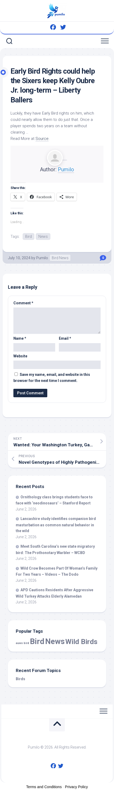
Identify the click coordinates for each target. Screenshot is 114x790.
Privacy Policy (76, 787)
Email (65, 338)
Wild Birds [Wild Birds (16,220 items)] (81, 641)
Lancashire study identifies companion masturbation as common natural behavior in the (56, 525)
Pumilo (66, 169)
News (43, 236)
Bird (28, 236)
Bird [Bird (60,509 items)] (37, 641)
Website (20, 356)
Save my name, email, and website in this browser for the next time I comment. (51, 377)
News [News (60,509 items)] (55, 641)
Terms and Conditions (44, 787)
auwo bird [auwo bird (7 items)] (22, 643)
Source (42, 138)
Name (19, 338)
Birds (20, 679)
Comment (23, 303)
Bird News (60, 258)
